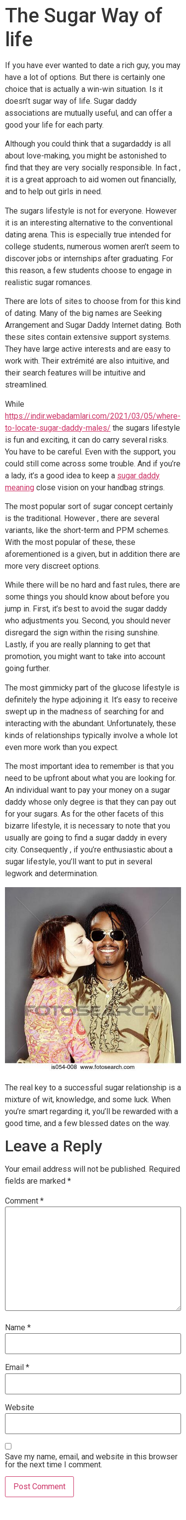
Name (18, 1328)
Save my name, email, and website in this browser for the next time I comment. (91, 1461)
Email (17, 1367)
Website (19, 1408)
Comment (24, 1201)
